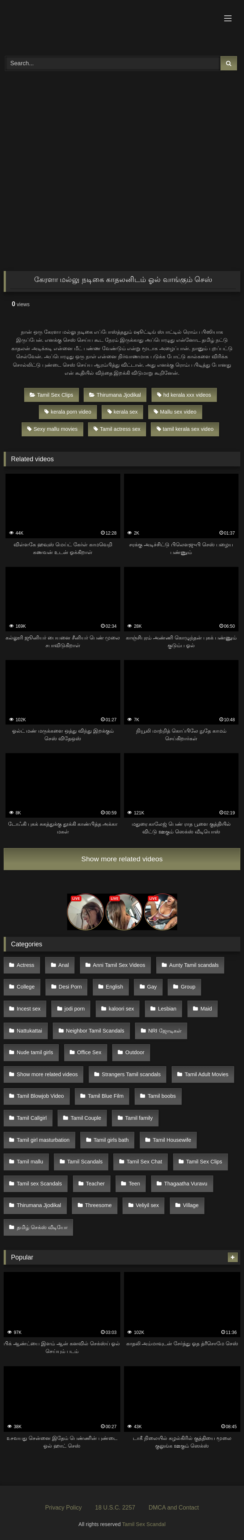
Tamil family (139, 1118)
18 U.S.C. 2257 (115, 1507)
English (114, 987)
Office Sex (89, 1052)
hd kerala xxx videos (184, 395)
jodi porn (75, 1009)
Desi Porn (70, 987)
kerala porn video (67, 412)
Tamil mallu (30, 1162)
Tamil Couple (86, 1118)
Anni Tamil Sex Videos (119, 965)
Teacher (95, 1184)
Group (188, 987)
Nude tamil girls (35, 1052)
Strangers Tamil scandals (131, 1074)
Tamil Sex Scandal (143, 1524)
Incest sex (29, 1009)
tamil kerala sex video (185, 429)
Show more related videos (122, 859)
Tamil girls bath (111, 1140)
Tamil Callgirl (32, 1118)
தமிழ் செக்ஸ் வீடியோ (42, 1227)
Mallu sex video (175, 412)
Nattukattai (29, 1031)
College (26, 987)
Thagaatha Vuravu (185, 1184)
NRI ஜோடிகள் (165, 1031)
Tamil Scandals (85, 1162)
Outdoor (135, 1052)
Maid (206, 1009)
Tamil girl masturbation (43, 1140)
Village (191, 1205)
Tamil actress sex (117, 429)
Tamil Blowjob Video (40, 1096)
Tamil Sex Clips (51, 395)
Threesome (98, 1205)
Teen (134, 1184)
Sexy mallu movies (52, 429)
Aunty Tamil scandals (194, 965)
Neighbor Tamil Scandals (95, 1031)
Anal (63, 965)
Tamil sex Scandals (39, 1184)
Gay (152, 987)
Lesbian (167, 1009)
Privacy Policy (63, 1507)
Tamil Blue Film (106, 1096)
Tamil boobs (162, 1096)
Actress (25, 965)
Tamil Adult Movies (206, 1074)
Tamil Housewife (172, 1140)
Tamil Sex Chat (144, 1162)
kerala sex (123, 412)
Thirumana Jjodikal (115, 395)
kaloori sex (121, 1009)
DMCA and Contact (174, 1507)
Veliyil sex (147, 1205)
